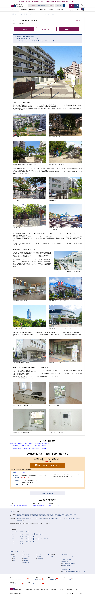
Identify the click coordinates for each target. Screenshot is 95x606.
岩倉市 (52, 518)
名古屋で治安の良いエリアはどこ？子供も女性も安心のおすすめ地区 (27, 448)
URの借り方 (38, 554)
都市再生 (62, 589)
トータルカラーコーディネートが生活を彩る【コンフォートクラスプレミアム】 (35, 41)
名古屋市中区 (57, 514)
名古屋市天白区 (66, 515)
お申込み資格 (40, 558)
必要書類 (39, 556)
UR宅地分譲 (44, 589)
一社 (11, 505)
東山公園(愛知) (17, 505)
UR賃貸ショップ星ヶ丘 (20, 472)
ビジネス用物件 (54, 589)
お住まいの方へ (66, 569)
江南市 (32, 518)
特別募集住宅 (65, 561)
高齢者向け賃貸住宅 (66, 559)
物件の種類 (25, 560)
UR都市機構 (29, 589)
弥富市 (65, 518)
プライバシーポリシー (68, 593)
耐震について (26, 562)
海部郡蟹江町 (20, 520)
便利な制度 (25, 558)
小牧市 (36, 518)
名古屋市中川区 (28, 515)
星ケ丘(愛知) (25, 505)
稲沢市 (40, 518)
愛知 (50, 505)
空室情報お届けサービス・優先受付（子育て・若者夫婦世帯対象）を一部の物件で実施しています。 (47, 1)
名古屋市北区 (35, 514)
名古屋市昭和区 (64, 514)
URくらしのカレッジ (67, 557)
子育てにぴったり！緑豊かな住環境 (25, 36)
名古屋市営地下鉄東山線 (38, 505)
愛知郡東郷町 (76, 518)
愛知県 (25, 14)
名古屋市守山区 (43, 515)
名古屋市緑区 (51, 515)
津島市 (23, 518)
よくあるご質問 (65, 554)
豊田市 (27, 518)
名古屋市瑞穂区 (72, 514)
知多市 (44, 518)
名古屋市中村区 (49, 514)
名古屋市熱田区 (20, 515)
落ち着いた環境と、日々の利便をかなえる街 (27, 38)
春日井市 (19, 518)
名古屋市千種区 (20, 514)
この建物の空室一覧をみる (47, 493)
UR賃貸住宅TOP (14, 14)
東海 (21, 14)
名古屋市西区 (42, 514)
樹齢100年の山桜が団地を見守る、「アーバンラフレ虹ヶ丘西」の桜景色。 (29, 443)
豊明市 (56, 518)
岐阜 (14, 556)
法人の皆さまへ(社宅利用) (68, 563)
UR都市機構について (72, 589)
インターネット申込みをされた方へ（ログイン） (73, 571)
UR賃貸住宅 (36, 589)
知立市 (48, 518)
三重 (14, 560)
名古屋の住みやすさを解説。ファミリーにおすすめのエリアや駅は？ (27, 445)
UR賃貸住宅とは (25, 554)
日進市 (61, 518)
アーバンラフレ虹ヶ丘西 (44, 14)
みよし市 (70, 518)
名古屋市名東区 (32, 14)
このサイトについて (80, 593)
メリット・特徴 (26, 556)
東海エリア (24, 551)
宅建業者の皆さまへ (66, 565)
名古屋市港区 (36, 515)
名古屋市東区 (28, 514)
